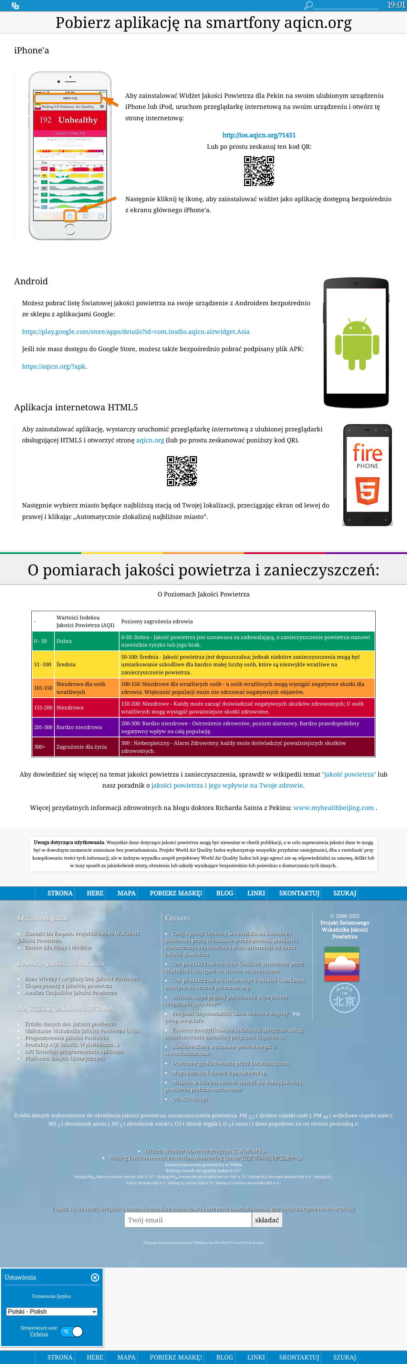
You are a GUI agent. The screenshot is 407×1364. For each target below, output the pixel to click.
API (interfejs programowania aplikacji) (74, 1147)
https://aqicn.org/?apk (53, 366)
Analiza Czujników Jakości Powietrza (71, 1088)
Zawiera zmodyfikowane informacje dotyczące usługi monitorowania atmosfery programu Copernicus (234, 1130)
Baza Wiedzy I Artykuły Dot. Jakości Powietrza (82, 1074)
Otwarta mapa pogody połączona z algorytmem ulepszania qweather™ (226, 1097)
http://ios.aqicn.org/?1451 (259, 135)
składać (267, 1316)
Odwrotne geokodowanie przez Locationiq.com (230, 1159)
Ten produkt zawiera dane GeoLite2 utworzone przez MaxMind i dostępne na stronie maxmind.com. (234, 1063)
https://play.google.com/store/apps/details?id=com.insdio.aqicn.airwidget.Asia (136, 331)
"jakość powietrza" (349, 774)
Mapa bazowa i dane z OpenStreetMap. (219, 1169)
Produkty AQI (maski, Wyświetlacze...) (72, 1140)
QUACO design (190, 1195)
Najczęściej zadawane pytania (65, 1104)
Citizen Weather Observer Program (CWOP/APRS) (206, 1247)
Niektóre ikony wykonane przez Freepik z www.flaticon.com (220, 1146)
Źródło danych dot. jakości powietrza (70, 1120)
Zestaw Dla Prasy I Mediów (58, 1043)
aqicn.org (150, 440)
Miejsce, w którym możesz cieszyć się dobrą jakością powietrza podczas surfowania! (233, 1182)
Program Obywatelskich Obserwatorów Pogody (230, 1109)
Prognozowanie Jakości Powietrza (66, 1133)
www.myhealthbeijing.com (334, 807)
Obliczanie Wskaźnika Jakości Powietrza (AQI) (82, 1127)
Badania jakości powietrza (61, 1059)
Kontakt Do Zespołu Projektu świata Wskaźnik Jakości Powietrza (79, 1033)
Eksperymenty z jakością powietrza (68, 1081)
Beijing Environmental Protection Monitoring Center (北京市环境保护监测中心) (206, 1254)
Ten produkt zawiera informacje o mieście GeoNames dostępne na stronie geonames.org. (234, 1080)
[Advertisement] (203, 881)
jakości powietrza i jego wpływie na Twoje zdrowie (227, 785)
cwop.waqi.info (184, 1116)
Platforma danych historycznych (65, 1154)
